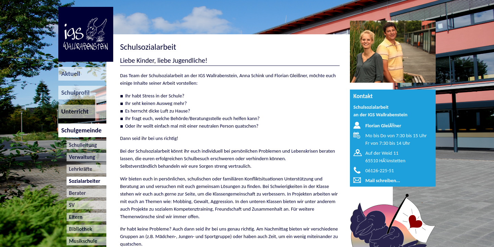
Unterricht (73, 111)
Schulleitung (82, 145)
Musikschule (82, 241)
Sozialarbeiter (84, 181)
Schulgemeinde (80, 130)
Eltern (75, 217)
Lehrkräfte (79, 169)
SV (71, 205)
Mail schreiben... (382, 180)
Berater (76, 193)
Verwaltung (81, 157)
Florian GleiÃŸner (383, 125)
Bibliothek (79, 229)
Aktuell (69, 74)
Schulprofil (74, 92)
